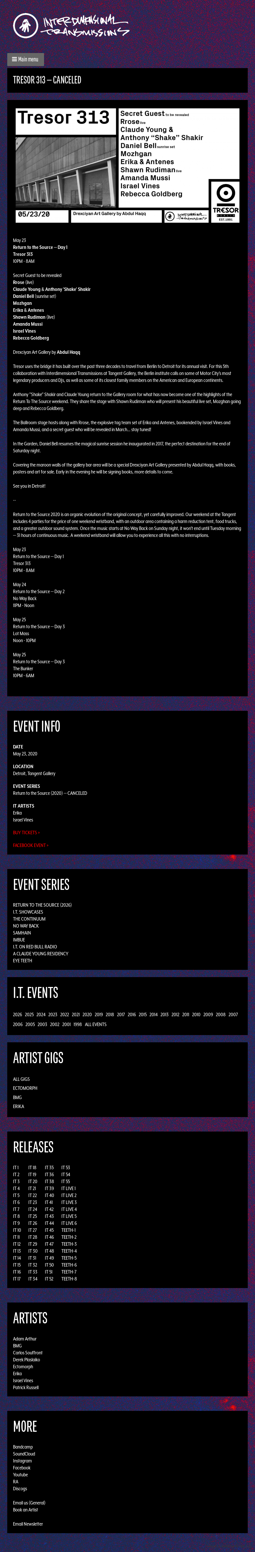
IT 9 (16, 1223)
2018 (110, 1014)
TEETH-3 (69, 1244)
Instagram (22, 1461)
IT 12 (17, 1244)
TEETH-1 (68, 1230)
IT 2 (16, 1174)
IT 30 (33, 1251)
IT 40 (49, 1195)
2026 (17, 1014)
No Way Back (26, 926)
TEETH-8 (69, 1279)
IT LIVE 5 (68, 1216)
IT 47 (49, 1244)
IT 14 (17, 1258)
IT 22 (32, 1195)
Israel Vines (23, 820)
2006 (18, 1024)
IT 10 (17, 1230)
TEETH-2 (68, 1237)
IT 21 (32, 1188)
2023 (52, 1014)
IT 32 (32, 1265)
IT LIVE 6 (69, 1223)
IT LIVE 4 (69, 1209)
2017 (121, 1014)
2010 (196, 1014)
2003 (42, 1024)
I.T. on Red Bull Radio (35, 947)
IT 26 (32, 1223)
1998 (78, 1024)
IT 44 (49, 1223)
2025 (29, 1014)
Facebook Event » (31, 845)
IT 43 (49, 1216)
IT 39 (49, 1188)
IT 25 (32, 1216)
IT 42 (49, 1209)
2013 (165, 1014)
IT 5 (16, 1195)
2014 (154, 1014)
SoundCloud (24, 1454)
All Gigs (21, 1079)
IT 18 (32, 1167)
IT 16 (17, 1272)
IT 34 (32, 1279)
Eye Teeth (22, 960)
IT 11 (16, 1237)
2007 (233, 1014)
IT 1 (16, 1167)
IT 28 (32, 1237)
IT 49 (49, 1258)
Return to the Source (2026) (42, 905)
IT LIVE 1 (68, 1188)
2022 (64, 1014)
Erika (17, 813)
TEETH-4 (69, 1251)
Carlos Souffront (28, 1352)
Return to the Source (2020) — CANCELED (50, 793)
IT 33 (32, 1272)
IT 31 (32, 1258)
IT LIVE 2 (68, 1195)
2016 (132, 1014)
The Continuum (29, 919)
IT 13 (17, 1251)
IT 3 (16, 1181)
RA (15, 1481)
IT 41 (49, 1202)
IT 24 (32, 1209)
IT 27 (32, 1230)
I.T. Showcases (28, 912)
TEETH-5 (68, 1258)
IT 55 (65, 1181)
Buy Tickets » (26, 832)
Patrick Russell (26, 1387)
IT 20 (32, 1181)
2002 (54, 1024)
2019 (99, 1014)
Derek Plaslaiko (26, 1359)
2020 (87, 1014)
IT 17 (17, 1279)
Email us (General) (29, 1503)
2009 (208, 1014)
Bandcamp (23, 1447)
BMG (17, 1097)
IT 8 (16, 1216)
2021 (76, 1014)
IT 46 (49, 1237)
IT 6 (16, 1202)
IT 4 (16, 1188)
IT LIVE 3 (69, 1202)
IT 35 (49, 1167)
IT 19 (32, 1174)
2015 (143, 1014)
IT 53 (65, 1167)
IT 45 (49, 1230)
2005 (30, 1024)
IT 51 (48, 1272)
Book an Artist (25, 1510)
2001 (66, 1024)
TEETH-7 (68, 1272)
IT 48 (49, 1251)
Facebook (21, 1468)
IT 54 (65, 1174)
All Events (96, 1024)
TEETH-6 (69, 1265)
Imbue (19, 940)
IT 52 (49, 1279)
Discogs (20, 1488)
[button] (25, 59)
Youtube (20, 1475)
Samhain (22, 933)
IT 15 (17, 1265)
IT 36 (49, 1174)
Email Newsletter (28, 1524)
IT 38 (49, 1181)
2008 (221, 1014)
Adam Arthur (25, 1338)
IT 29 (32, 1244)
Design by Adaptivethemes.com (229, 1546)
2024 (41, 1014)
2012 (175, 1014)
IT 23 (32, 1202)
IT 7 (16, 1209)
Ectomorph (25, 1088)
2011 (185, 1014)
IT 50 (49, 1265)
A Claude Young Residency (40, 954)
